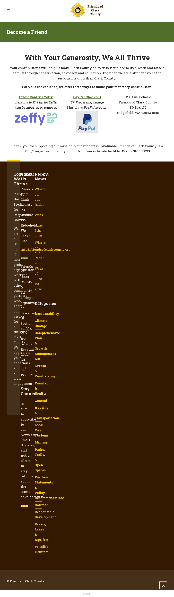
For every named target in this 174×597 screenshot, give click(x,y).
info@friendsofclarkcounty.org (46, 249)
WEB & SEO (87, 593)
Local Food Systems (42, 430)
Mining (41, 442)
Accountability (47, 313)
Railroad (41, 505)
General (41, 400)
